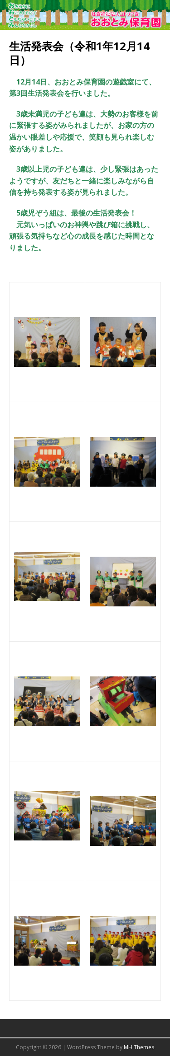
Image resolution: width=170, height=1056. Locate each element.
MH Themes (139, 1047)
